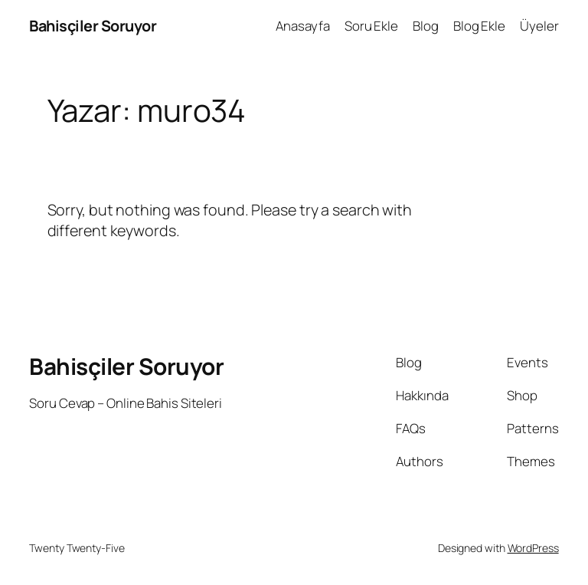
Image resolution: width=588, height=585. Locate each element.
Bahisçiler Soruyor (92, 25)
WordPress (533, 548)
